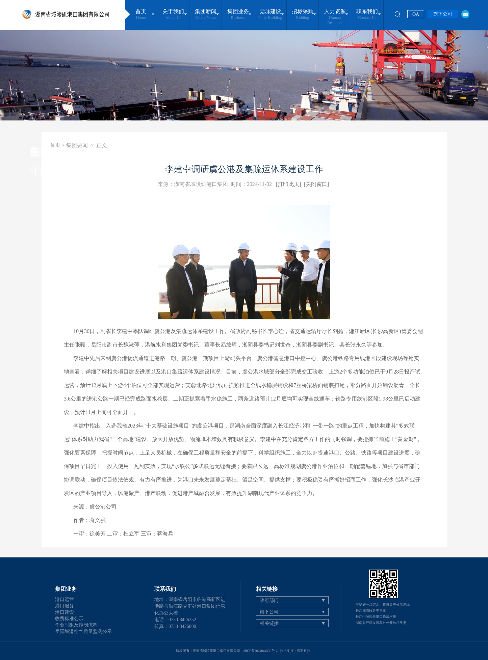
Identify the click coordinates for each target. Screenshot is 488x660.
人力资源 (335, 16)
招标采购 (302, 14)
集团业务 (238, 14)
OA (415, 14)
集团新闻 (205, 14)
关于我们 (173, 14)
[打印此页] (288, 184)
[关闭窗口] (316, 184)
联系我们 (367, 14)
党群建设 (270, 14)
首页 (141, 14)
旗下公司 (442, 14)
